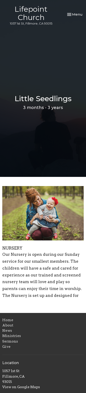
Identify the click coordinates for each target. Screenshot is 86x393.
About (7, 325)
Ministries (11, 336)
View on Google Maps (21, 387)
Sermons (10, 341)
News (7, 331)
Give (6, 347)
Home (7, 320)
